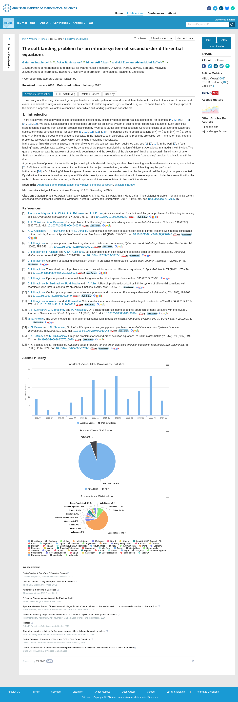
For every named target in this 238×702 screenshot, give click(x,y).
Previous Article (161, 38)
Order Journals (102, 691)
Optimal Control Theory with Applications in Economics (50, 581)
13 (103, 131)
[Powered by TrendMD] (38, 661)
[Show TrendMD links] (193, 660)
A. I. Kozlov (96, 213)
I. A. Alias (91, 283)
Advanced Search (225, 19)
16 (35, 123)
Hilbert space (66, 184)
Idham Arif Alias (96, 62)
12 (97, 131)
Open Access (129, 691)
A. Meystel (44, 213)
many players (83, 184)
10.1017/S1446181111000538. (62, 304)
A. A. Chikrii (58, 213)
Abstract (38, 94)
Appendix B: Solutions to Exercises (41, 590)
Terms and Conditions (207, 691)
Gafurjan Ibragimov (35, 62)
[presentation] (121, 104)
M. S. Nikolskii (36, 318)
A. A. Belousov (75, 213)
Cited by (110, 94)
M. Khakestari (73, 301)
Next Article (185, 38)
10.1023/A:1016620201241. (116, 216)
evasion (119, 184)
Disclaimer (78, 691)
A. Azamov (52, 301)
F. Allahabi (52, 251)
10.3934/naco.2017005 (75, 38)
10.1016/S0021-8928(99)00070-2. (156, 234)
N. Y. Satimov (35, 336)
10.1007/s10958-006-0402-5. (68, 225)
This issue (140, 38)
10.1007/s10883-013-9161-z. (125, 313)
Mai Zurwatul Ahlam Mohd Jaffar (139, 62)
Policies (36, 691)
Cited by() (208, 85)
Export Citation (216, 46)
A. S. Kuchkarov (37, 309)
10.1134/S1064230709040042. (95, 330)
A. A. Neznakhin (56, 230)
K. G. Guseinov (36, 230)
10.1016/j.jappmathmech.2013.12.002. (59, 272)
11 (91, 131)
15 (29, 123)
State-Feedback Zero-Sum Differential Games (46, 573)
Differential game (47, 184)
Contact (151, 691)
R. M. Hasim (72, 283)
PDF (209, 39)
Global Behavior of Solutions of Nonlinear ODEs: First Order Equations (58, 639)
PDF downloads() (215, 82)
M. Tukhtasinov (55, 283)
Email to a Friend (214, 60)
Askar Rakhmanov (68, 62)
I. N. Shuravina (56, 327)
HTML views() (213, 78)
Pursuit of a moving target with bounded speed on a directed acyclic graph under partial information (71, 614)
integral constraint (102, 184)
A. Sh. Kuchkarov (74, 251)
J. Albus (32, 213)
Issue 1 (45, 38)
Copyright (56, 691)
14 (155, 143)
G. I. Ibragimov (36, 243)
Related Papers (90, 94)
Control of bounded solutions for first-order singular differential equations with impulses (65, 631)
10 (85, 131)
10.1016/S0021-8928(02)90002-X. (77, 246)
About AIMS (14, 691)
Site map (86, 697)
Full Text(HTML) (65, 94)
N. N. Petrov (35, 327)
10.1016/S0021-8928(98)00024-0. (56, 295)
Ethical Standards (176, 691)
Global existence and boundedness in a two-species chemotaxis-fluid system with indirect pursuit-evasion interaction (79, 647)
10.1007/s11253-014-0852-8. (108, 255)
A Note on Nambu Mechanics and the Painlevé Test (49, 598)
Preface (28, 623)
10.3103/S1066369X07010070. (60, 339)
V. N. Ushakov (79, 230)
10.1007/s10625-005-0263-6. (77, 348)
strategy (130, 184)
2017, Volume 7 (31, 38)
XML (224, 39)
